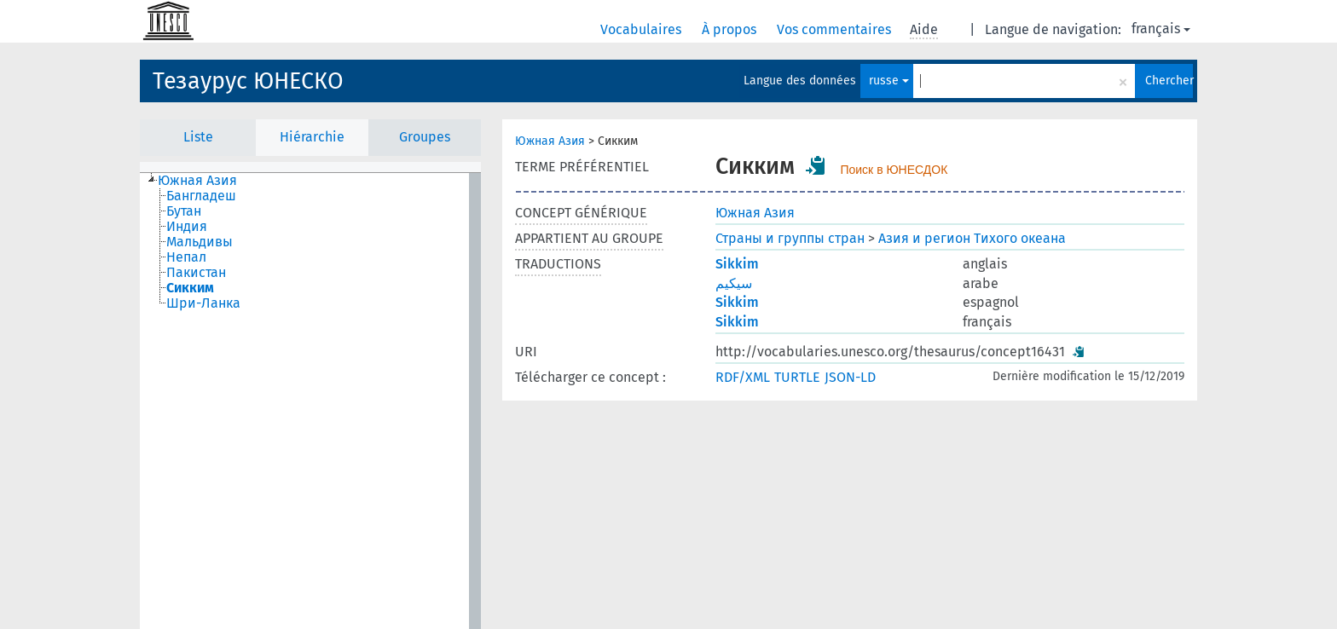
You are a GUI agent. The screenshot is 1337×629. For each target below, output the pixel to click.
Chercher (1169, 80)
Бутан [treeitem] (183, 211)
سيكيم (733, 283)
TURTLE (797, 377)
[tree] (310, 401)
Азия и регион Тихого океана (972, 238)
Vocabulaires (642, 29)
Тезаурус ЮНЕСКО (248, 81)
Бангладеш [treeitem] (201, 196)
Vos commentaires (835, 29)
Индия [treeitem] (186, 226)
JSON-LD (850, 377)
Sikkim (737, 264)
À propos (731, 29)
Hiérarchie (312, 137)
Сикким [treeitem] (190, 288)
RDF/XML (742, 377)
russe (889, 80)
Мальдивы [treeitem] (199, 242)
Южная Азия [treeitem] (197, 180)
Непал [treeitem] (186, 257)
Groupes (424, 137)
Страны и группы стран (790, 238)
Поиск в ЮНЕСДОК (893, 169)
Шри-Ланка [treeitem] (203, 303)
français (1161, 28)
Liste (198, 137)
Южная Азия (550, 141)
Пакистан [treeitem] (196, 272)
